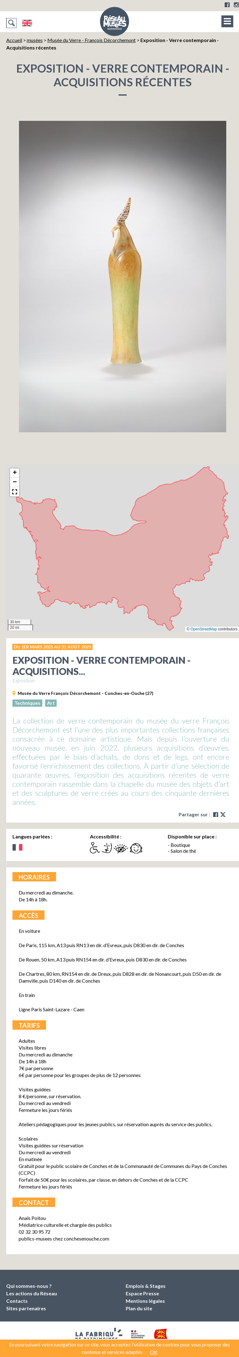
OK (153, 1352)
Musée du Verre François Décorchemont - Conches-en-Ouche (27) (85, 693)
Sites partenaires (26, 1308)
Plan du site (139, 1308)
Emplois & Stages (146, 1286)
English (27, 23)
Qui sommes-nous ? (29, 1286)
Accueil (14, 40)
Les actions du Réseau (31, 1293)
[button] (14, 473)
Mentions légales (145, 1301)
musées (35, 40)
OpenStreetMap (203, 629)
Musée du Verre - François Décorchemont (91, 40)
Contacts (17, 1301)
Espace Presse (142, 1293)
